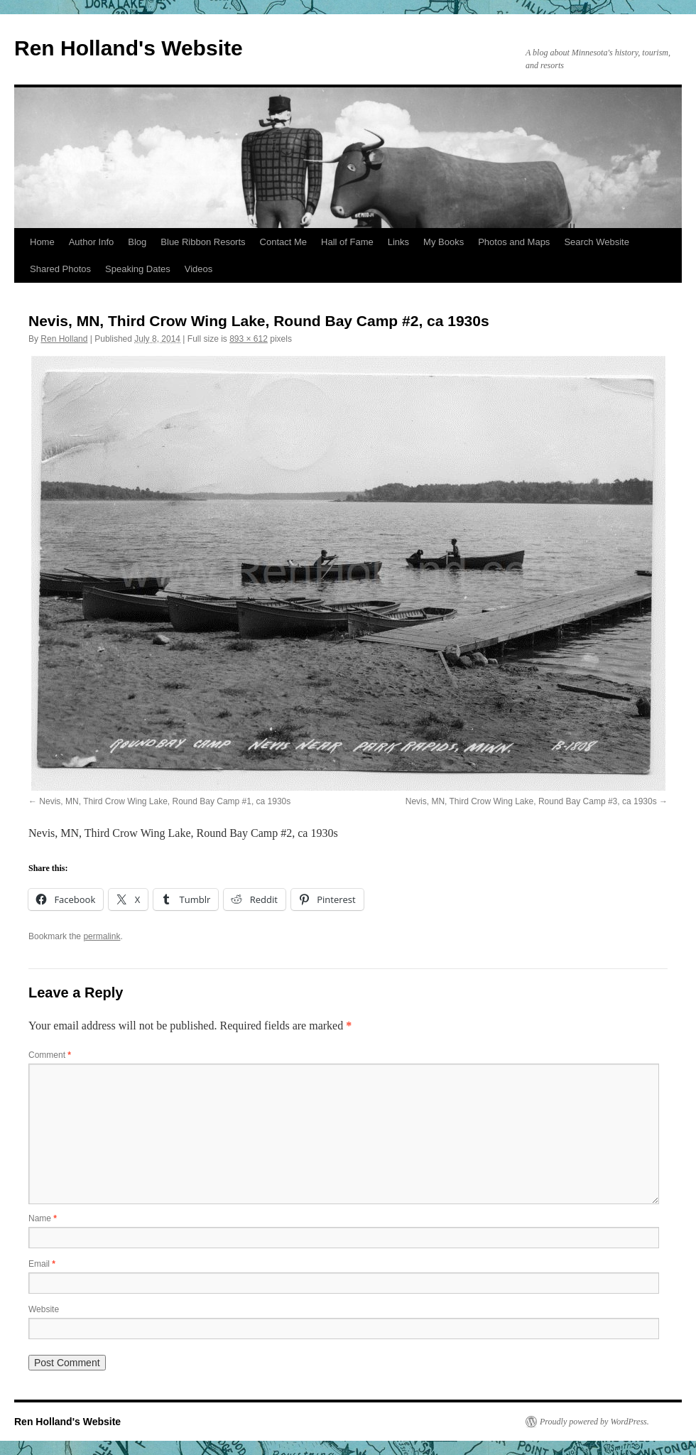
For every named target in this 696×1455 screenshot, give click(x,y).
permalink (101, 936)
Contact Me (283, 242)
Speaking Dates (137, 269)
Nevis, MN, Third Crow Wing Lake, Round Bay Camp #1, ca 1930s (164, 801)
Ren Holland (63, 339)
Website (43, 1309)
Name (42, 1218)
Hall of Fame (347, 242)
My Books (443, 242)
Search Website (596, 242)
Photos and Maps (514, 242)
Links (398, 242)
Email (41, 1264)
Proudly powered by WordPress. (594, 1422)
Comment (49, 1055)
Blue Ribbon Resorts (203, 242)
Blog (137, 242)
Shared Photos (60, 269)
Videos (199, 269)
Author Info (91, 242)
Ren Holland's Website (128, 48)
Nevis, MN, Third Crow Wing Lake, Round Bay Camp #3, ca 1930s (531, 801)
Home (42, 242)
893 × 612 (248, 339)
